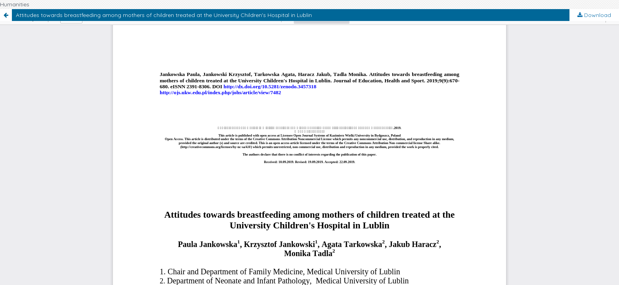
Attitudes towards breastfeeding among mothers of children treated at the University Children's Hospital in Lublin (164, 15)
